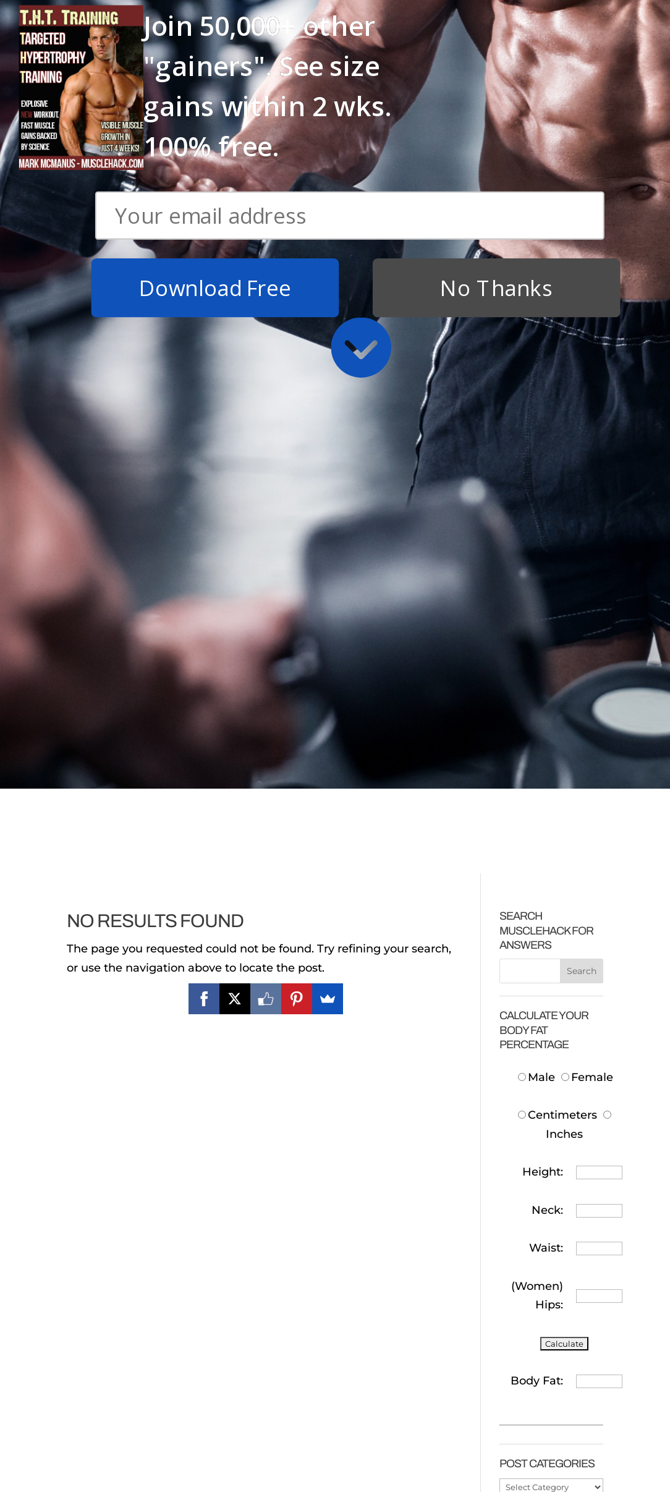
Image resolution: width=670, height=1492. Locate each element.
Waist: (546, 708)
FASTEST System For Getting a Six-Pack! (262, 1389)
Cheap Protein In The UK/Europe (546, 1111)
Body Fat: (537, 841)
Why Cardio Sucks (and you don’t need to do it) (270, 1451)
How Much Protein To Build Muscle (544, 1030)
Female (587, 538)
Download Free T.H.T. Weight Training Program (124, 1331)
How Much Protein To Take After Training (542, 1174)
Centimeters (557, 575)
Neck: (547, 670)
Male (538, 538)
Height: (542, 632)
